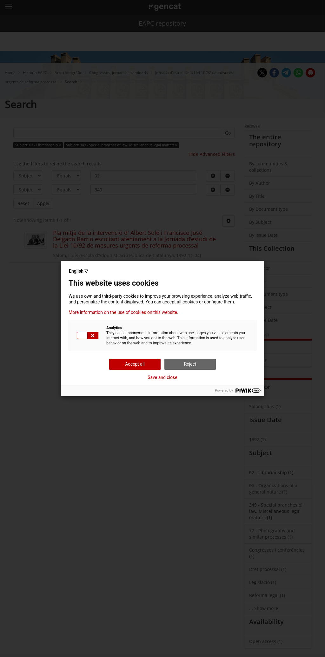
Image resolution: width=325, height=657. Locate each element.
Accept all (135, 364)
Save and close (162, 377)
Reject (190, 364)
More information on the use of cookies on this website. (123, 312)
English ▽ (78, 271)
